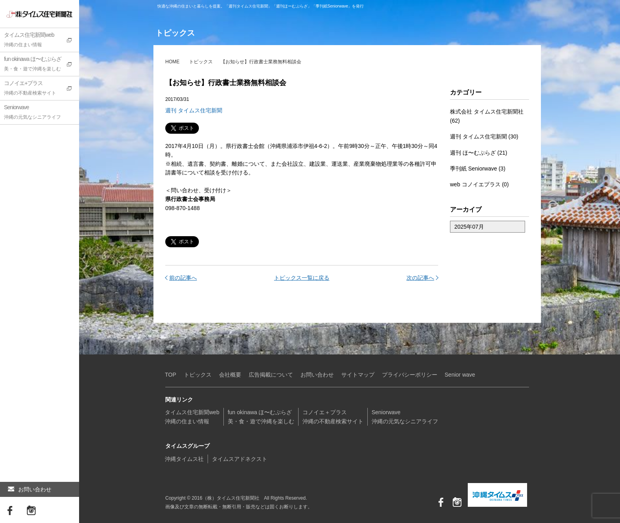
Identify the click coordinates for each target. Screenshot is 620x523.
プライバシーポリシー (409, 374)
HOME (172, 61)
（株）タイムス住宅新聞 (30, 14)
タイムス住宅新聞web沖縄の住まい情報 (192, 416)
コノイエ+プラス (41, 89)
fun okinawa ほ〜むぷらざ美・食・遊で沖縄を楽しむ (261, 416)
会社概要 (230, 374)
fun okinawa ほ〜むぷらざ (41, 65)
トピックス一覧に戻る (301, 278)
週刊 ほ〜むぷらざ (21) (478, 153)
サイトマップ (357, 374)
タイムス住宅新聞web (41, 41)
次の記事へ (420, 278)
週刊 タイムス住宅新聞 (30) (484, 136)
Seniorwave (41, 113)
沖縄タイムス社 (184, 459)
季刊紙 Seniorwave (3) (477, 168)
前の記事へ (183, 278)
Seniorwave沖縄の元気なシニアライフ (405, 416)
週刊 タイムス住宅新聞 (193, 110)
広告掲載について (271, 374)
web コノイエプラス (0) (479, 184)
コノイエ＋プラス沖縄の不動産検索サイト (332, 416)
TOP (170, 374)
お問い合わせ (29, 489)
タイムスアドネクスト (239, 459)
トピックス (201, 61)
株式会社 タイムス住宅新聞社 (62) (487, 115)
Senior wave (460, 374)
